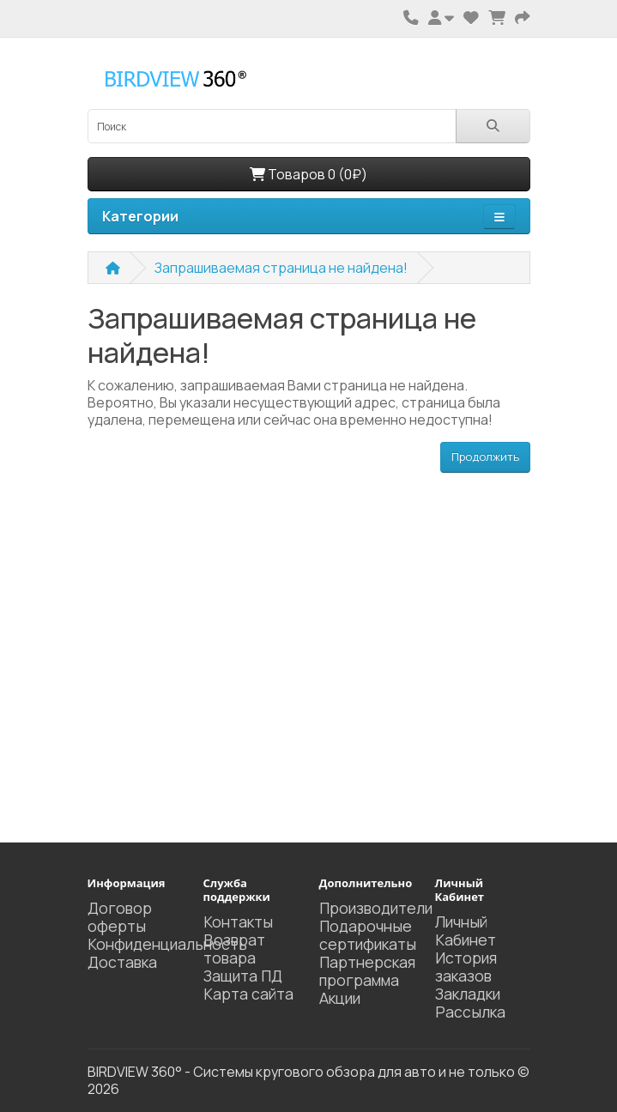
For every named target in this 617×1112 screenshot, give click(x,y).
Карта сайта (248, 993)
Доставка (122, 962)
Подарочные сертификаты (367, 935)
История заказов (466, 966)
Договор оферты (120, 916)
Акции (339, 998)
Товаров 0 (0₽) (308, 174)
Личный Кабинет (465, 930)
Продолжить (485, 456)
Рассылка (470, 1011)
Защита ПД (242, 975)
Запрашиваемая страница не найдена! (281, 267)
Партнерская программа (367, 971)
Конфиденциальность (167, 944)
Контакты (238, 921)
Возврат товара (234, 948)
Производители (376, 907)
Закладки (467, 993)
